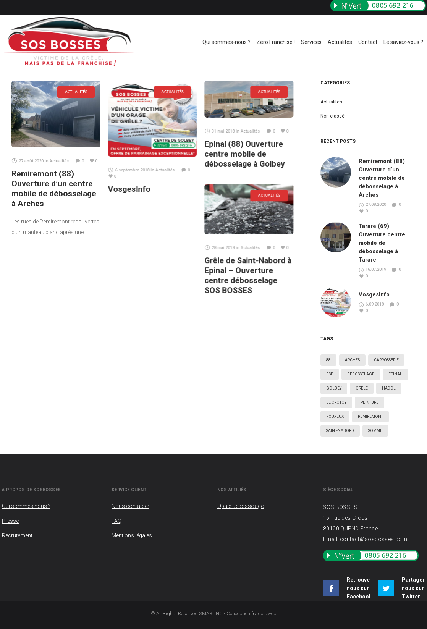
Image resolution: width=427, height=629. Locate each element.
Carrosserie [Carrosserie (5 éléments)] (386, 360)
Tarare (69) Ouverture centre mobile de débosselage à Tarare (382, 243)
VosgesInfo (129, 189)
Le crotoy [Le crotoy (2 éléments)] (336, 402)
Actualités (331, 102)
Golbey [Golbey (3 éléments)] (333, 388)
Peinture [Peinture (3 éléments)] (369, 402)
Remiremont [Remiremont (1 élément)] (370, 416)
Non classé (332, 116)
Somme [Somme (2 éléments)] (375, 430)
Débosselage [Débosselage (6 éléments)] (360, 374)
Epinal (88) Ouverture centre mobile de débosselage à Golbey (244, 153)
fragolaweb (264, 613)
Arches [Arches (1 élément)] (352, 360)
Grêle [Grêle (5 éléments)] (362, 388)
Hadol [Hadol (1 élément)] (389, 388)
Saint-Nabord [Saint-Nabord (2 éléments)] (340, 430)
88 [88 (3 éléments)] (328, 360)
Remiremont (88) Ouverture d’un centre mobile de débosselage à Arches (382, 178)
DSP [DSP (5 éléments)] (329, 374)
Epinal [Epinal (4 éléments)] (395, 374)
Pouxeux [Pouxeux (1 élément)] (335, 416)
